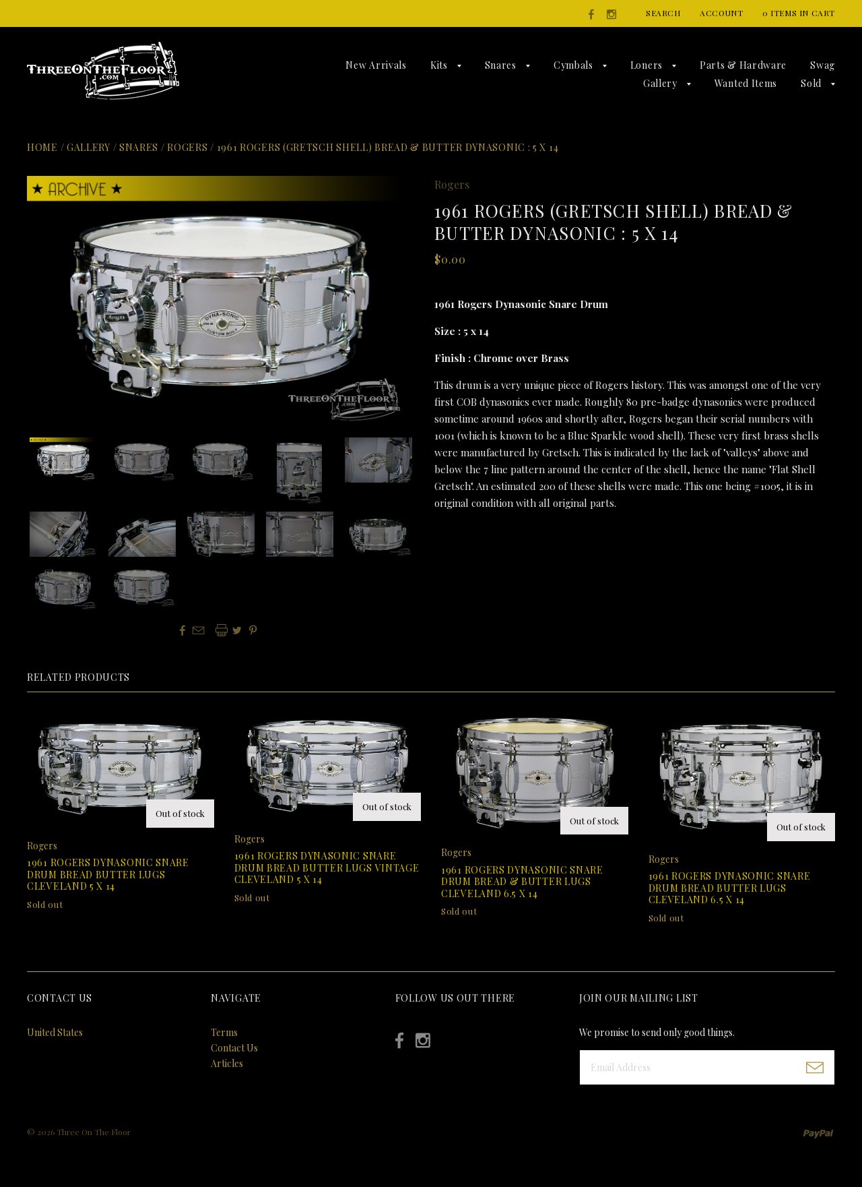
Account (721, 12)
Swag (822, 65)
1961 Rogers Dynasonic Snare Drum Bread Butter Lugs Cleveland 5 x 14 (108, 874)
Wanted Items (746, 83)
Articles (227, 1063)
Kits (439, 65)
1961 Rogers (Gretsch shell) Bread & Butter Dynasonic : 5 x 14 (388, 147)
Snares (501, 65)
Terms (224, 1032)
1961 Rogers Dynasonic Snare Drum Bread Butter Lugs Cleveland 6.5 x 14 (730, 888)
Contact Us (234, 1047)
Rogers (187, 147)
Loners (646, 65)
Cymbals (573, 65)
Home (42, 147)
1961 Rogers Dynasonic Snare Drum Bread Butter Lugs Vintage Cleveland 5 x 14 (327, 867)
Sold (811, 83)
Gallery (660, 83)
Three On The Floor (94, 1131)
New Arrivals (375, 65)
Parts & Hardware (743, 65)
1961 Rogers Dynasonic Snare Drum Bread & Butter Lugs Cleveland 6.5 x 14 (522, 881)
